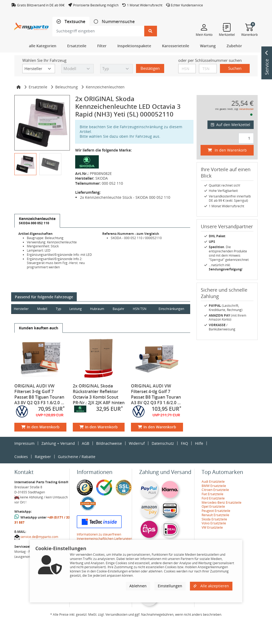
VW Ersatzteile (212, 527)
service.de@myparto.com (39, 536)
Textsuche (74, 21)
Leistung (76, 309)
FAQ (184, 443)
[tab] (71, 22)
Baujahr (119, 309)
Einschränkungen (171, 309)
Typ (58, 309)
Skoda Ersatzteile (214, 519)
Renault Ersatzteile (215, 515)
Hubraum (98, 309)
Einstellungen (170, 585)
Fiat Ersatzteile (212, 494)
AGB (85, 443)
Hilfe (199, 443)
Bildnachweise (109, 443)
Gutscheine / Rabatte (76, 456)
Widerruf (137, 443)
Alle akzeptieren (211, 585)
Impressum (24, 443)
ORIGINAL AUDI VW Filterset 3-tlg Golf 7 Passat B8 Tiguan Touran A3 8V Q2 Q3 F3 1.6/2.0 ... (39, 394)
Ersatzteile (38, 86)
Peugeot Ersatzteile (216, 510)
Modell (42, 309)
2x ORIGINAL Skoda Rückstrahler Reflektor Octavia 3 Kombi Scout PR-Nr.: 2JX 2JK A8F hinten (99, 394)
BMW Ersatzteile (214, 486)
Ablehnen (138, 585)
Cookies (21, 456)
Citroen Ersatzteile (215, 490)
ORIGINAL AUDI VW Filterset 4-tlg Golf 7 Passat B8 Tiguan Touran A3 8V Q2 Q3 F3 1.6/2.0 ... (156, 394)
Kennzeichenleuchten (105, 86)
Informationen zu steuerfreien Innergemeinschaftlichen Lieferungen (104, 536)
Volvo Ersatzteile (214, 523)
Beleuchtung (66, 86)
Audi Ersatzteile (213, 481)
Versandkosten (246, 108)
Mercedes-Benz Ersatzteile (221, 502)
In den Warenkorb (40, 426)
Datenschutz (163, 443)
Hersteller (21, 309)
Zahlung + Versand (58, 443)
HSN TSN (140, 309)
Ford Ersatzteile (213, 498)
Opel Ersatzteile (213, 506)
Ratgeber (43, 456)
